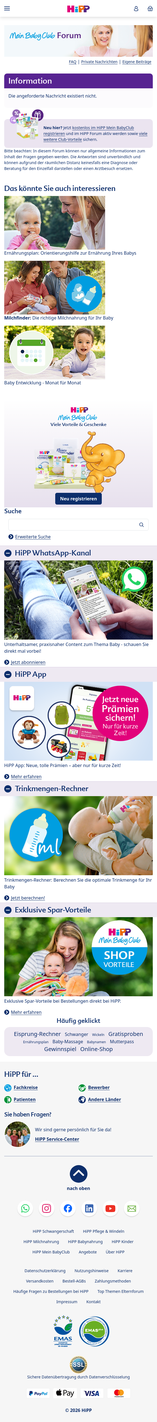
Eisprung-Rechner (37, 1034)
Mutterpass (122, 1041)
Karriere (124, 1270)
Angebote (88, 1252)
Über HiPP (115, 1252)
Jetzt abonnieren (28, 662)
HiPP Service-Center (57, 1139)
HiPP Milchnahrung (41, 1241)
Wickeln (98, 1034)
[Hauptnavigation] (8, 8)
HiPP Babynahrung (85, 1241)
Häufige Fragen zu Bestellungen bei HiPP (50, 1291)
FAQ (73, 61)
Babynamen (96, 1042)
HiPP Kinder (122, 1241)
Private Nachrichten (99, 61)
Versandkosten (40, 1281)
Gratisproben (125, 1034)
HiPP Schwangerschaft (53, 1231)
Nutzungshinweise (92, 1270)
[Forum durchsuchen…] (78, 525)
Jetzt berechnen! (28, 898)
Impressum (66, 1301)
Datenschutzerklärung (45, 1270)
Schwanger (76, 1034)
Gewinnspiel (60, 1049)
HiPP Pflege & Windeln (103, 1231)
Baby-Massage (67, 1041)
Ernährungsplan (36, 1042)
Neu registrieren (78, 499)
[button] (136, 8)
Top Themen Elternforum (121, 1291)
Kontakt (93, 1301)
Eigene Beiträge (136, 61)
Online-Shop (96, 1049)
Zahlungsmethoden (113, 1281)
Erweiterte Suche (33, 537)
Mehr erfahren (26, 776)
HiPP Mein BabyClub (51, 1252)
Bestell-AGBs (74, 1281)
